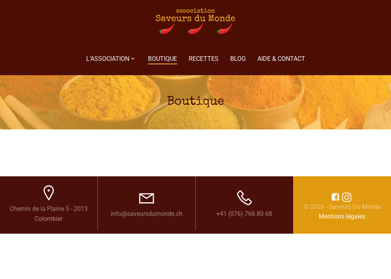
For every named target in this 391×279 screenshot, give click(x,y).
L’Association (111, 58)
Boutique (162, 58)
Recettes (204, 58)
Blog (238, 58)
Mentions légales (342, 216)
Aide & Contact (281, 58)
